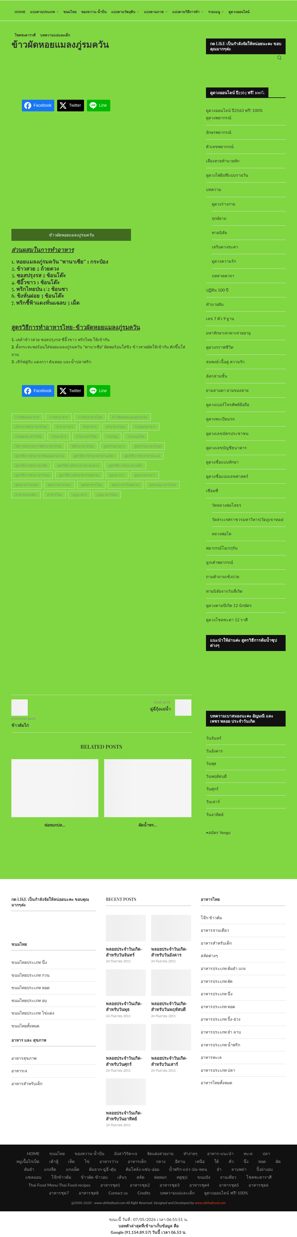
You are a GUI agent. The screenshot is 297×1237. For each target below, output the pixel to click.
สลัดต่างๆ (209, 958)
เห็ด (71, 1162)
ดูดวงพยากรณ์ (218, 120)
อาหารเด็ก (137, 1162)
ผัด (278, 1162)
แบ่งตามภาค (154, 12)
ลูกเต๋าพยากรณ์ (219, 565)
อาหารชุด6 (258, 1186)
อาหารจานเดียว (26, 497)
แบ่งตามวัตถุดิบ (123, 12)
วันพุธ (211, 766)
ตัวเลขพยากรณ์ (220, 149)
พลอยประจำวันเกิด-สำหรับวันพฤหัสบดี (169, 1009)
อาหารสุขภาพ (23, 1061)
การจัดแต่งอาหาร (27, 420)
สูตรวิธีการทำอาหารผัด (31, 468)
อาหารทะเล (211, 1060)
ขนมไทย (69, 12)
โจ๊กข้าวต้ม (61, 1178)
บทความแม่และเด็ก (55, 35)
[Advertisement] (117, 74)
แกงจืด (50, 1170)
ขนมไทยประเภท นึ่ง (29, 965)
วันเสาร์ (213, 804)
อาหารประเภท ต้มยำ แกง (223, 971)
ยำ (219, 1170)
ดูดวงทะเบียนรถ (220, 422)
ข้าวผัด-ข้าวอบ (94, 1178)
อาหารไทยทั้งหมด (216, 1085)
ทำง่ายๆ (191, 1154)
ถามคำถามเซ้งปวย (222, 579)
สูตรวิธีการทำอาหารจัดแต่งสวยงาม (39, 459)
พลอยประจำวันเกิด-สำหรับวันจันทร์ (123, 954)
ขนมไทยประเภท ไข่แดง (32, 1016)
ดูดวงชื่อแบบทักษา (222, 464)
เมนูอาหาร (79, 497)
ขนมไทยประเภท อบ (29, 1003)
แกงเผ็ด (72, 1170)
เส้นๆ (122, 1178)
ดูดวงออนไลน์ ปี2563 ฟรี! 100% (234, 113)
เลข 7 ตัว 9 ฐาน (220, 321)
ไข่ (87, 1162)
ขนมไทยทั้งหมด (25, 1028)
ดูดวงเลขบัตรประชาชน (227, 436)
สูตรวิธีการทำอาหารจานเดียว (94, 459)
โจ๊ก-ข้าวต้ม (211, 920)
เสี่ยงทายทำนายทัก (222, 163)
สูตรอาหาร (117, 478)
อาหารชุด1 (110, 1186)
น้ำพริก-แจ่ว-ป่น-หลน (188, 1170)
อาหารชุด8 (89, 1194)
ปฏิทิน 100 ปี (217, 292)
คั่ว (231, 1162)
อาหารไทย (54, 497)
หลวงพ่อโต (221, 536)
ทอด (262, 1162)
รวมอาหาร (58, 439)
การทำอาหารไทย (90, 420)
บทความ (213, 192)
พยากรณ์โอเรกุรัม (221, 550)
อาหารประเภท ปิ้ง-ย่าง (221, 1022)
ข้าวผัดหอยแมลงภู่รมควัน (129, 420)
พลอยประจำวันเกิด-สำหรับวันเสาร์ (169, 1063)
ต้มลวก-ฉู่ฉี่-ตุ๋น (102, 1170)
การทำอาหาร (58, 420)
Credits (143, 1194)
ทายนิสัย (219, 235)
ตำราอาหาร (65, 430)
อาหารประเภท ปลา (218, 1073)
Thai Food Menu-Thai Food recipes (60, 1186)
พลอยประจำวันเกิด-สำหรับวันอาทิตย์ (123, 1117)
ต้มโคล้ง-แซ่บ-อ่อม (142, 1170)
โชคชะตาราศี (25, 35)
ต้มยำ (29, 1170)
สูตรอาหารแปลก (59, 488)
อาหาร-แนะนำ (220, 1154)
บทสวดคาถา (223, 278)
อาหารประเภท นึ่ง (217, 996)
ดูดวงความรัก (224, 264)
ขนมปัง (203, 1178)
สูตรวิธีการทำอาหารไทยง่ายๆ (79, 478)
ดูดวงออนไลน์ (238, 12)
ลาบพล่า (239, 1170)
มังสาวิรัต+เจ (125, 1154)
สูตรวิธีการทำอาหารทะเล (142, 459)
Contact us (118, 1194)
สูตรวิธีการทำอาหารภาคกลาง (78, 468)
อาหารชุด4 (199, 1186)
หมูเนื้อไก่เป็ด (27, 1162)
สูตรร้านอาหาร (114, 449)
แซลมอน (33, 1178)
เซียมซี (212, 493)
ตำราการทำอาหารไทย (31, 430)
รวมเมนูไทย (135, 439)
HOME (20, 12)
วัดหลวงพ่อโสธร (226, 508)
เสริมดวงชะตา (225, 249)
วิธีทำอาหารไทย (82, 449)
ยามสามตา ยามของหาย (227, 393)
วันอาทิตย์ (214, 817)
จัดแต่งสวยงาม (160, 1154)
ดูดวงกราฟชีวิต (219, 350)
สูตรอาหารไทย (91, 488)
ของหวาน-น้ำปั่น (93, 12)
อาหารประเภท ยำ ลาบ (221, 1034)
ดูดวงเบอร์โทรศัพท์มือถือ (227, 407)
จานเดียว (228, 1178)
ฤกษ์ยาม (219, 221)
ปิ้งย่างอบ (264, 1170)
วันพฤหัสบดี (216, 779)
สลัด (140, 1178)
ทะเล (248, 1154)
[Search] (279, 59)
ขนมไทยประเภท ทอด (30, 990)
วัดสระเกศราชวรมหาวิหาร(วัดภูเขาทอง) (247, 522)
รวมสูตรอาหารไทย (28, 439)
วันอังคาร (214, 753)
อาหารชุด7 (59, 1194)
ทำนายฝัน (215, 307)
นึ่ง (246, 1162)
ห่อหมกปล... (54, 828)
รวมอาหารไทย (86, 439)
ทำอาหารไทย (115, 430)
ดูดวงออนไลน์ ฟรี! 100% (226, 1194)
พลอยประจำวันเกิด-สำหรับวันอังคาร (169, 954)
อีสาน (180, 1162)
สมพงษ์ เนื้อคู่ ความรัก (225, 364)
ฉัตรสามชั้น (216, 378)
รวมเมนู (214, 12)
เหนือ (200, 1162)
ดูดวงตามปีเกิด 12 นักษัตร (229, 608)
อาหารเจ (19, 1073)
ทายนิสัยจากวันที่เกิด (224, 594)
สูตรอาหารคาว (144, 478)
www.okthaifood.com (210, 1204)
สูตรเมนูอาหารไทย (162, 488)
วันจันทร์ (213, 740)
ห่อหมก (160, 1178)
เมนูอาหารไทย (107, 497)
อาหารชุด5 (229, 1186)
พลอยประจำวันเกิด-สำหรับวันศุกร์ (123, 1063)
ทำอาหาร (89, 430)
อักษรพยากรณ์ (218, 135)
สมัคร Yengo (219, 835)
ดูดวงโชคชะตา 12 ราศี (227, 622)
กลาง (160, 1162)
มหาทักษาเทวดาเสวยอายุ (228, 336)
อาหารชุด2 (140, 1186)
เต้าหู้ (53, 1162)
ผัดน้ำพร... (148, 828)
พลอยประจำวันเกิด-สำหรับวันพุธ (123, 1009)
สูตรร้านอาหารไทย (147, 449)
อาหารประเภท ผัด (217, 984)
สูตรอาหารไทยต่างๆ (125, 488)
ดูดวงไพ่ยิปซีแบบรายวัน (227, 178)
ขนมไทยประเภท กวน (30, 977)
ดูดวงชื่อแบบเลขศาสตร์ (227, 479)
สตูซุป (182, 1178)
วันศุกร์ (212, 791)
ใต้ (216, 1162)
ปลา (266, 1154)
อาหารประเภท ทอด (218, 1009)
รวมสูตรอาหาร (145, 430)
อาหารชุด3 (169, 1186)
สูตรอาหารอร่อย (26, 488)
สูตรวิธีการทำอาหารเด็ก (125, 468)
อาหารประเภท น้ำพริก (220, 1047)
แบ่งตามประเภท (42, 12)
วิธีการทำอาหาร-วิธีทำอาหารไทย (38, 449)
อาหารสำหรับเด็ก (26, 1086)
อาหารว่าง (108, 1162)
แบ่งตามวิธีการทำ (186, 12)
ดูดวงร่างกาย (223, 206)
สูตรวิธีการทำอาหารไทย (32, 478)
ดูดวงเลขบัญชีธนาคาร (226, 450)
